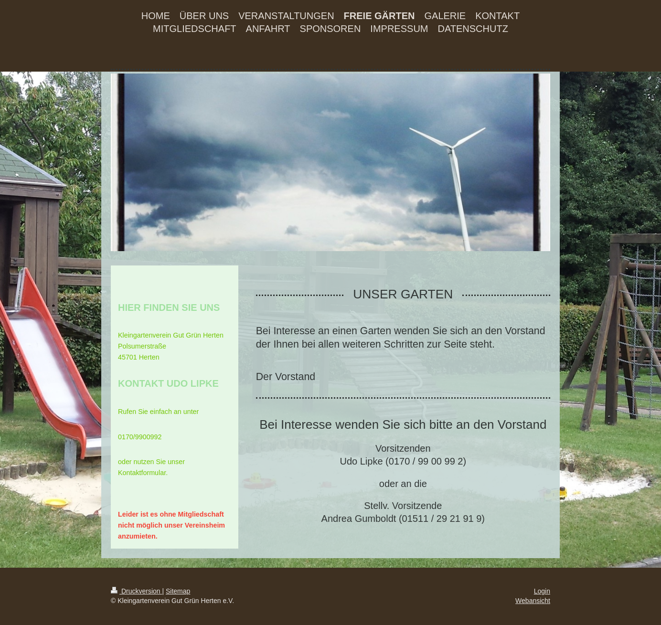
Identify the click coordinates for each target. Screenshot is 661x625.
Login (542, 591)
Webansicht (532, 600)
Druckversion (136, 591)
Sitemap (178, 591)
